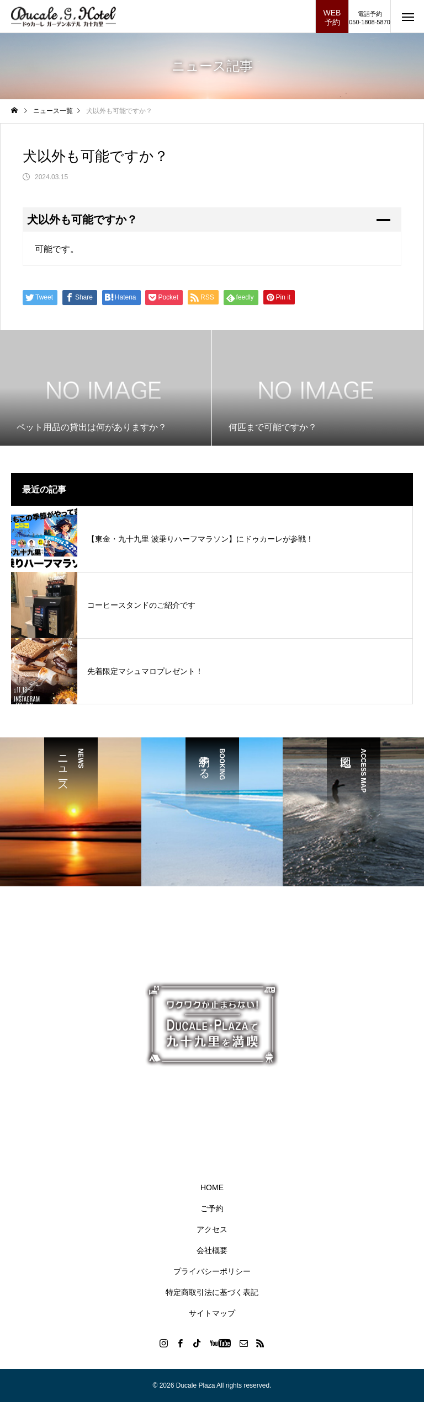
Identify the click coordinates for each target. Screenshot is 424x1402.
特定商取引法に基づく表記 (212, 1292)
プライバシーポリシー (212, 1271)
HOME (212, 1187)
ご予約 (212, 1208)
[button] (212, 219)
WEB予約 (332, 17)
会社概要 (212, 1250)
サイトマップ (212, 1313)
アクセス (212, 1229)
